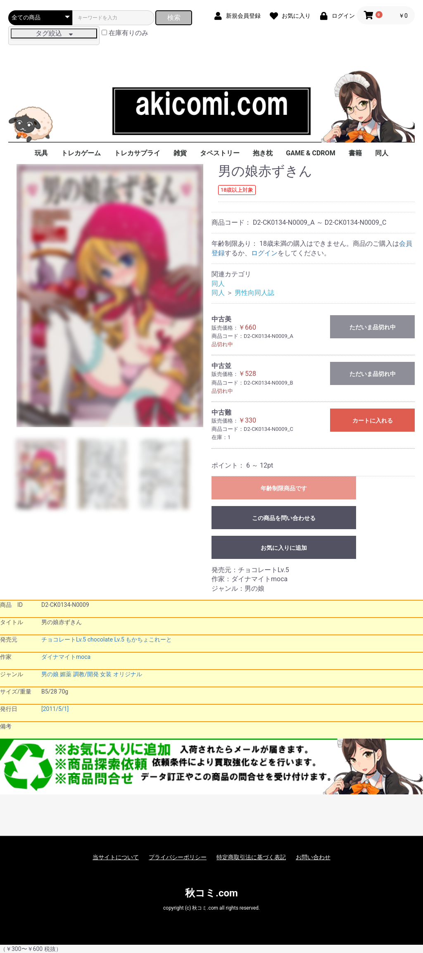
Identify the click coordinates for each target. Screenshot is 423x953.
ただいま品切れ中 (372, 327)
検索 (174, 17)
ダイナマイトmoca (65, 657)
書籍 (355, 153)
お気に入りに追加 (284, 547)
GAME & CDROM (310, 153)
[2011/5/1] (55, 709)
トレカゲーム (81, 153)
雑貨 (180, 153)
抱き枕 (263, 153)
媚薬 (65, 674)
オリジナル (127, 674)
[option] (110, 295)
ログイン (264, 253)
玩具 (41, 153)
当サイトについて (116, 857)
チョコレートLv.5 (63, 639)
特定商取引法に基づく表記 (251, 857)
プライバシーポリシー (178, 857)
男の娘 (50, 674)
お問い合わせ (313, 857)
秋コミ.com (211, 893)
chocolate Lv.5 (106, 639)
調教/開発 (86, 674)
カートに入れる (372, 420)
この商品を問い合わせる (284, 518)
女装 (106, 674)
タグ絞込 (54, 33)
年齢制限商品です (284, 488)
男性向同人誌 (254, 293)
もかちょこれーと (149, 639)
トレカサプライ (137, 153)
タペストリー (220, 153)
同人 (381, 153)
